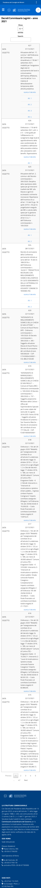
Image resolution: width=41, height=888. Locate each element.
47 (19, 780)
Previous (8, 775)
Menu (3, 10)
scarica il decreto (30, 92)
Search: (20, 38)
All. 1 (30, 98)
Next (26, 780)
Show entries (20, 29)
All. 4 (30, 117)
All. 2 (30, 104)
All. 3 (30, 110)
